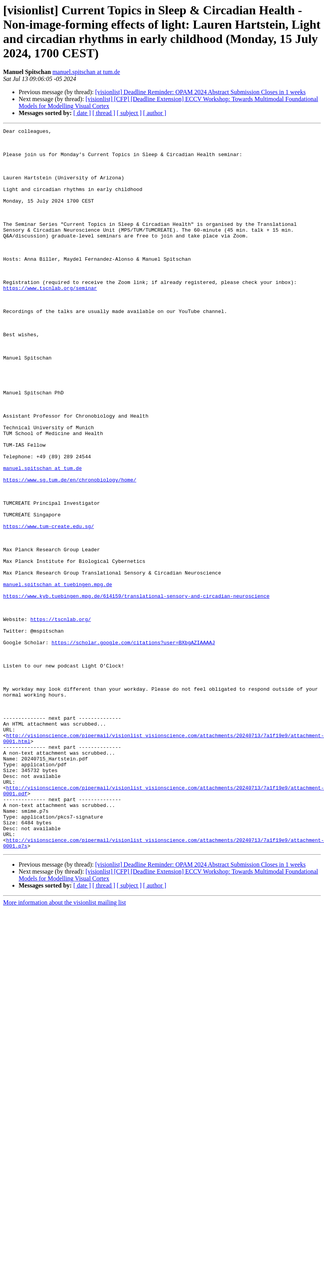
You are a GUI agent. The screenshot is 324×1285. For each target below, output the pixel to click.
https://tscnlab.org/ (60, 717)
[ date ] (82, 113)
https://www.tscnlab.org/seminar (50, 320)
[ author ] (154, 113)
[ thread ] (103, 113)
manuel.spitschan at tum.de (86, 72)
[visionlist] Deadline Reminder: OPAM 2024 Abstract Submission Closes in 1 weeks (200, 92)
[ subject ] (129, 113)
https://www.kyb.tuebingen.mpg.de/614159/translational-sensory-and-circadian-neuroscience (136, 689)
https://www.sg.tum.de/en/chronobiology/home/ (69, 550)
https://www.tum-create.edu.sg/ (48, 606)
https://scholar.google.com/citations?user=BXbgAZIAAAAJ (133, 745)
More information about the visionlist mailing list (64, 1046)
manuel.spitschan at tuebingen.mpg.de (57, 676)
